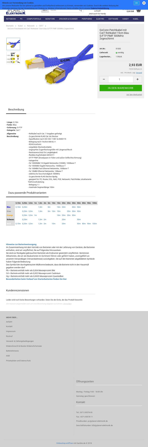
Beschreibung (16, 109)
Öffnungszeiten (85, 381)
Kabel (135, 19)
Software (113, 19)
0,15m (18, 207)
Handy (125, 19)
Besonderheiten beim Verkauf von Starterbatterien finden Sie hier (36, 279)
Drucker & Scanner (68, 19)
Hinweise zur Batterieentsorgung (21, 244)
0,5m (31, 211)
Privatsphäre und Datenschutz (18, 361)
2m (45, 219)
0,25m (24, 207)
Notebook (11, 19)
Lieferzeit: (104, 52)
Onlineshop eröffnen (64, 443)
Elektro (100, 19)
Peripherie (87, 19)
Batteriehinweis (12, 351)
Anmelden (67, 304)
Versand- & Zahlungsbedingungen (20, 341)
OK (136, 3)
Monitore (50, 19)
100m (94, 224)
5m (49, 207)
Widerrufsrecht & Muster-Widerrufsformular (24, 346)
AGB (8, 356)
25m (69, 211)
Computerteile (34, 19)
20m (63, 207)
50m (79, 207)
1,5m (40, 207)
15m (58, 207)
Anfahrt (9, 322)
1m (35, 215)
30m (74, 207)
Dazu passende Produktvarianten (27, 192)
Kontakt (9, 326)
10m (53, 211)
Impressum (10, 331)
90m (89, 224)
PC (21, 19)
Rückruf (9, 336)
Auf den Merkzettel (134, 95)
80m (84, 224)
